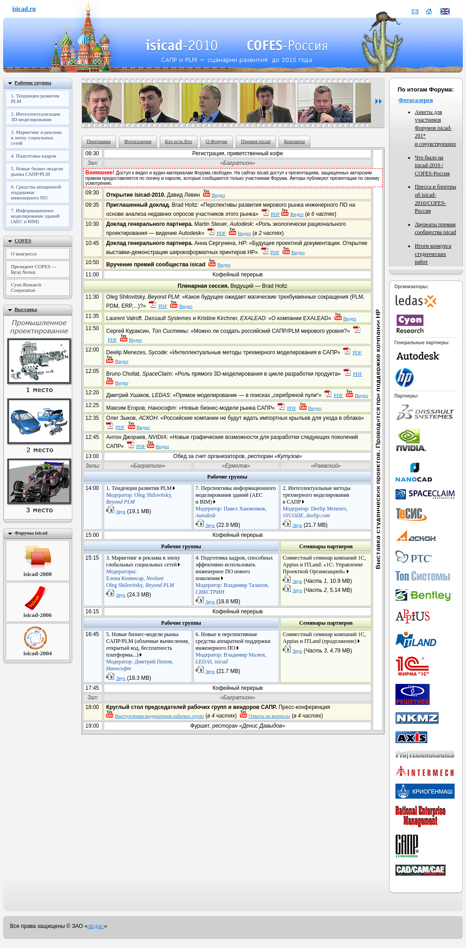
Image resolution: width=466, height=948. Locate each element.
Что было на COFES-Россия (432, 165)
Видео (218, 195)
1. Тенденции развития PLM (35, 98)
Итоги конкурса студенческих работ (433, 254)
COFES (23, 240)
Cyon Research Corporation (26, 287)
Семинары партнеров (326, 546)
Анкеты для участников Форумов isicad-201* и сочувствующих (435, 128)
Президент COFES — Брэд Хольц (34, 269)
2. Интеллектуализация (35, 116)
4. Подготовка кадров (33, 155)
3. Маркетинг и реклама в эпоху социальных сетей (36, 137)
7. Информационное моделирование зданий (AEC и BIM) (35, 216)
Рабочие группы (227, 477)
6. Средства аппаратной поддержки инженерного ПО (36, 192)
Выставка (26, 309)
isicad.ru (24, 8)
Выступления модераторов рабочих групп (159, 716)
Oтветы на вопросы (269, 716)
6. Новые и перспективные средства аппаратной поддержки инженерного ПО (233, 648)
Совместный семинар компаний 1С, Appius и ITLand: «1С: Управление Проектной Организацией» (324, 565)
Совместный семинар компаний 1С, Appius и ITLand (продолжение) (324, 637)
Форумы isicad (31, 532)
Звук (121, 511)
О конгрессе (24, 253)
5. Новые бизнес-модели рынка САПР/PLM (37, 171)
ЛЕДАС (95, 926)
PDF (275, 214)
